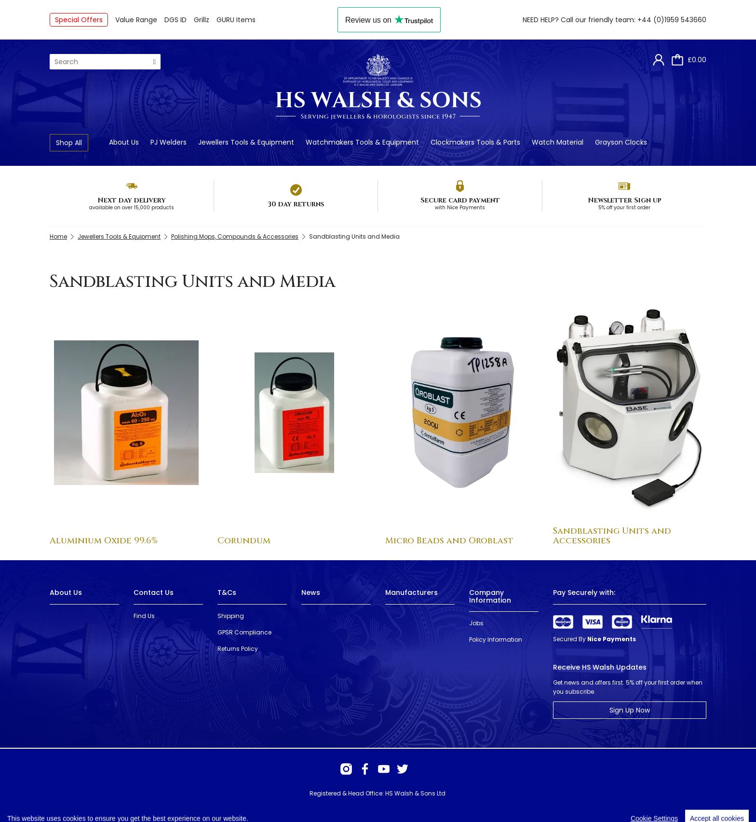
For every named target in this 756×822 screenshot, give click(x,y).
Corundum (243, 541)
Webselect (199, 802)
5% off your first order (624, 207)
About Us (124, 142)
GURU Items (236, 20)
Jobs (476, 623)
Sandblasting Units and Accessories (612, 536)
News (310, 592)
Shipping (230, 616)
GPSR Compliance (244, 632)
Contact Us (154, 592)
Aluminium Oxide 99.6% (104, 541)
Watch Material (557, 142)
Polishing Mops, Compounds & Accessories (234, 236)
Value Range (136, 20)
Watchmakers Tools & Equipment (362, 142)
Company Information (490, 596)
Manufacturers (411, 592)
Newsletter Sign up (625, 200)
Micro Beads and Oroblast (449, 541)
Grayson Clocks (621, 142)
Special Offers (79, 20)
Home (58, 236)
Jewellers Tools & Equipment (246, 142)
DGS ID (175, 20)
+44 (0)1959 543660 (671, 20)
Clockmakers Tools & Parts (475, 142)
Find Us (144, 616)
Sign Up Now (629, 710)
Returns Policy (237, 649)
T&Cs (226, 592)
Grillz (201, 20)
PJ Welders (168, 142)
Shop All (69, 143)
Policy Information (495, 639)
